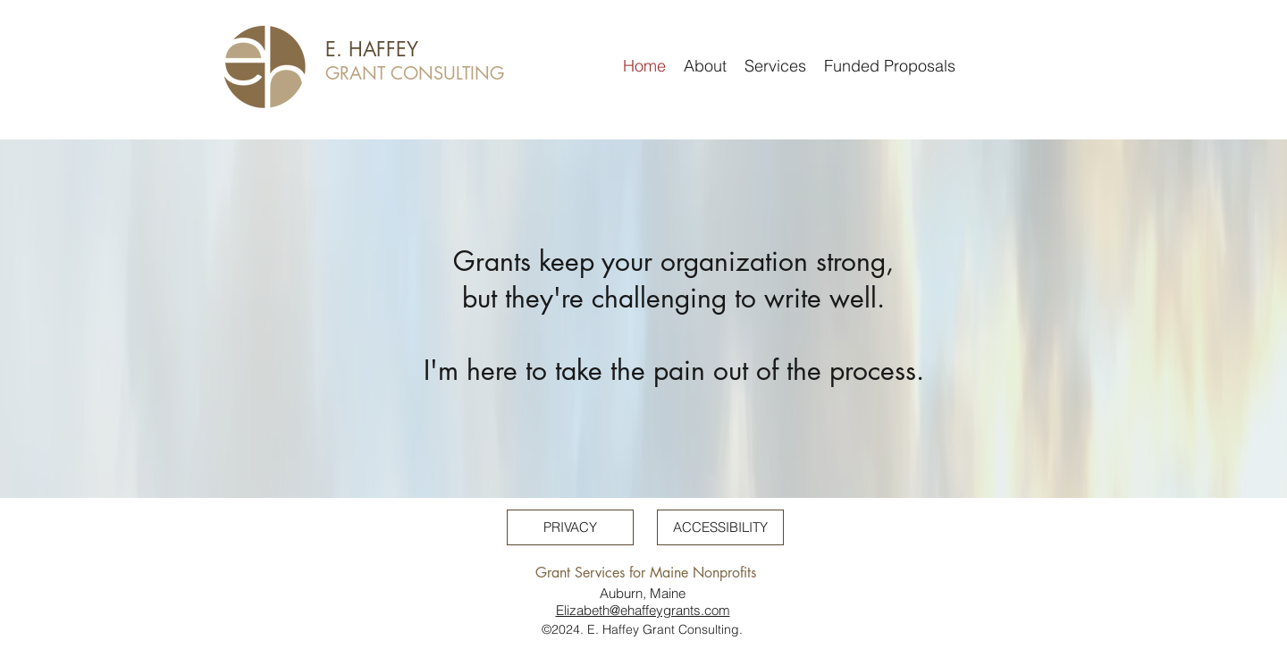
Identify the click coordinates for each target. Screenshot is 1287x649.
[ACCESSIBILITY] (720, 527)
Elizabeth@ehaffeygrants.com (643, 610)
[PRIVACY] (570, 527)
